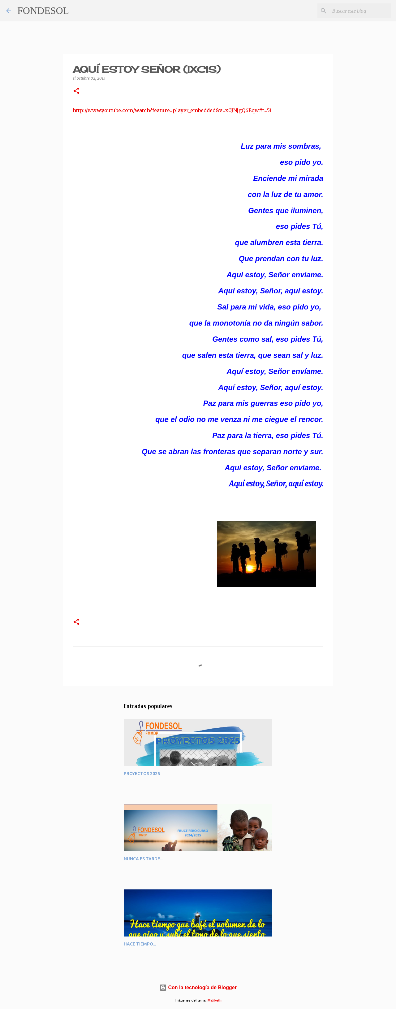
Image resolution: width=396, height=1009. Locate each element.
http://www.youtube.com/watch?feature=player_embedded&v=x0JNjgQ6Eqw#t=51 (172, 110)
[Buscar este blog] (358, 10)
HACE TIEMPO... (140, 943)
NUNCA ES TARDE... (143, 858)
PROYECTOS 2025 (142, 773)
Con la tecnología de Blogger (198, 987)
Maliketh (215, 1000)
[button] (76, 91)
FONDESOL (43, 10)
